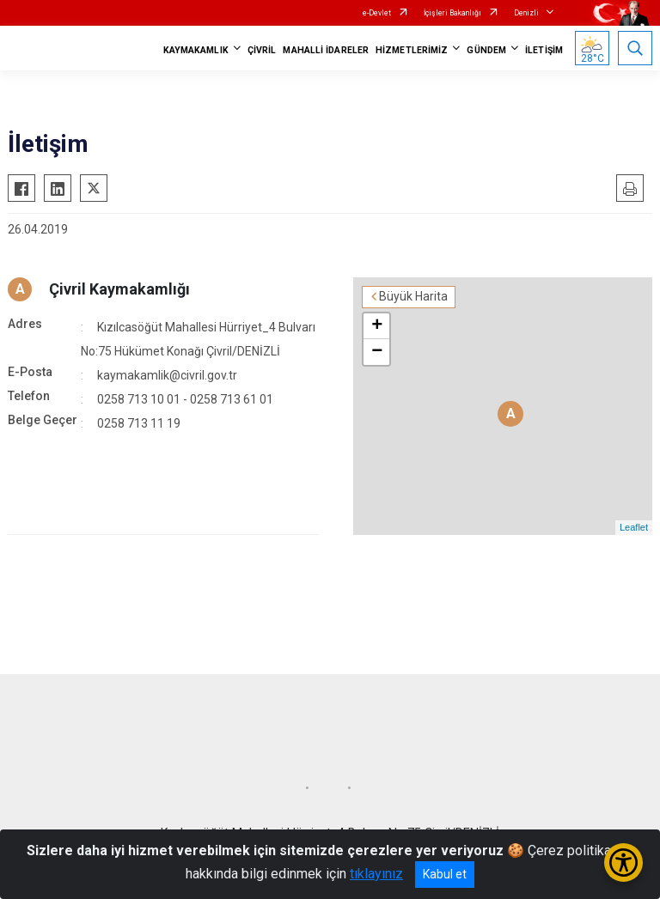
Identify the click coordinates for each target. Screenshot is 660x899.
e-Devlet (377, 13)
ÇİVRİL (262, 50)
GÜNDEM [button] (486, 50)
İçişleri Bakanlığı (452, 13)
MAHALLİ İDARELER (326, 50)
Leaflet (634, 527)
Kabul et (445, 874)
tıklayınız (376, 874)
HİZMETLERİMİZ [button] (412, 50)
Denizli (526, 13)
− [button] (376, 352)
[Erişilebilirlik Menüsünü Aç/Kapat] (623, 862)
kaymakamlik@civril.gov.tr (167, 375)
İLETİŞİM (544, 50)
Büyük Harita (413, 296)
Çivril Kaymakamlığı (119, 289)
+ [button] (376, 326)
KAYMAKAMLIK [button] (196, 50)
